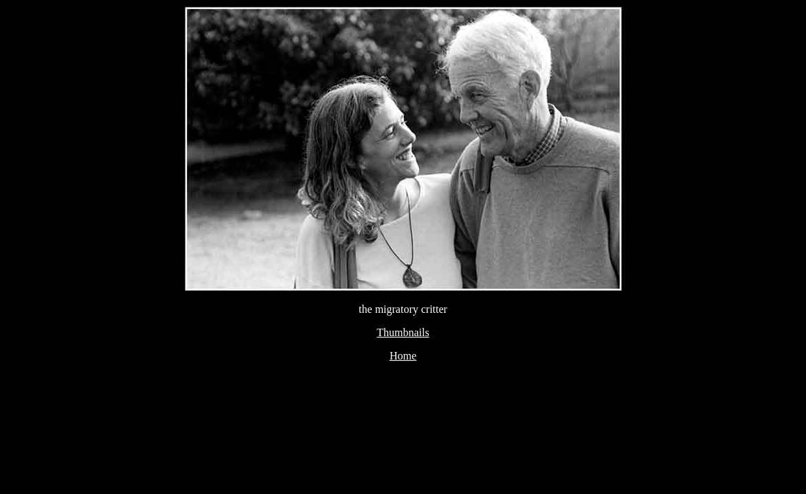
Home (403, 356)
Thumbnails (403, 332)
